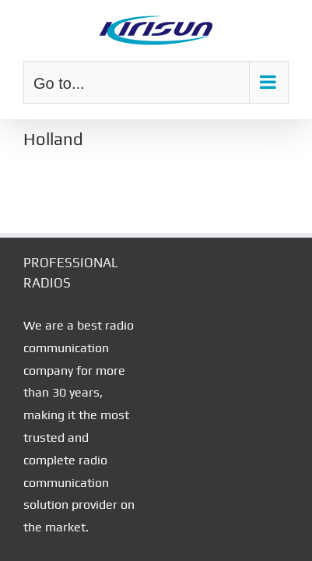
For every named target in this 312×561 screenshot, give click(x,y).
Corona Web (251, 514)
